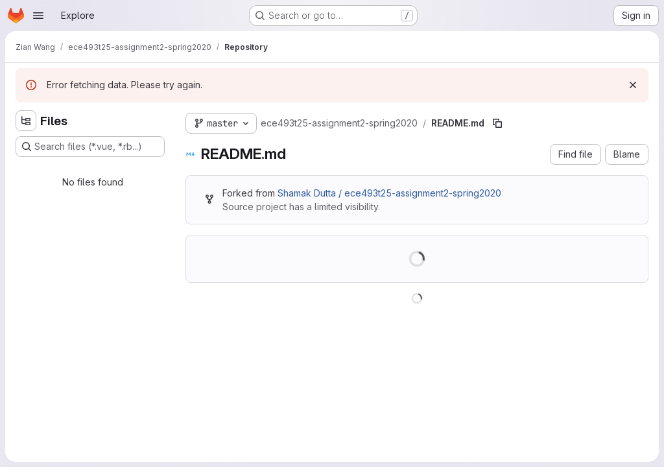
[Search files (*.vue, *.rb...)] (90, 146)
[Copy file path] (497, 123)
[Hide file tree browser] (26, 120)
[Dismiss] (633, 85)
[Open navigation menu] (38, 15)
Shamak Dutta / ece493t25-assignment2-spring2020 (389, 192)
